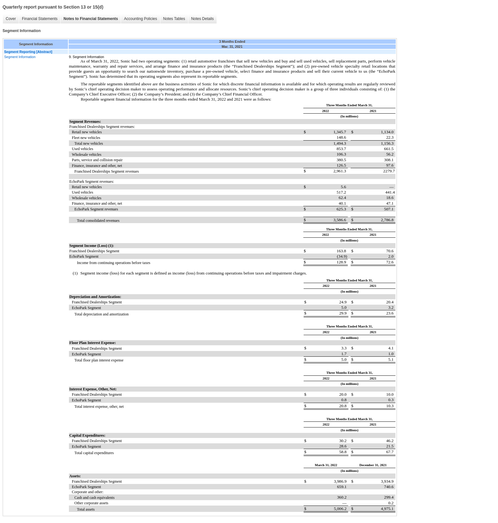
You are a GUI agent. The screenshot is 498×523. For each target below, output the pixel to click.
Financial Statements (39, 19)
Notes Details (202, 19)
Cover (11, 19)
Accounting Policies (140, 19)
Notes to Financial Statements (91, 19)
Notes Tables (174, 19)
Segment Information (20, 57)
